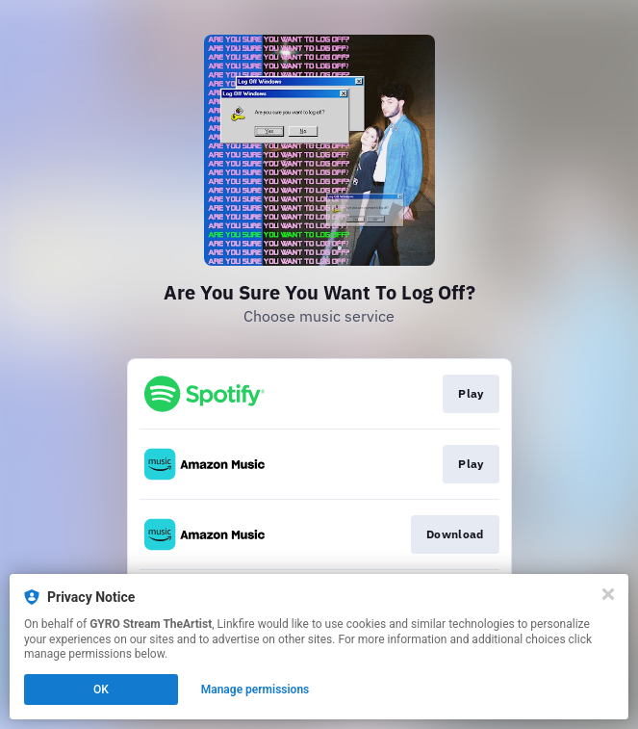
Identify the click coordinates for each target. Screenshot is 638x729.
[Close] (608, 594)
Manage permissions (255, 689)
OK (101, 689)
